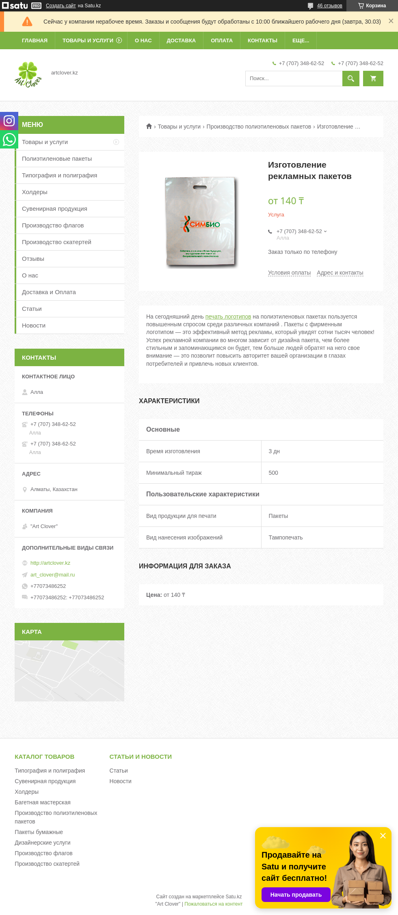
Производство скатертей (56, 241)
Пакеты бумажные (39, 832)
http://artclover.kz (50, 563)
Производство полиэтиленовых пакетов (259, 126)
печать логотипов (228, 316)
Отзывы (33, 258)
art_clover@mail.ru (52, 575)
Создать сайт (61, 6)
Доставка (181, 40)
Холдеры (35, 191)
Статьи (32, 308)
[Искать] (350, 78)
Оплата (222, 40)
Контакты (262, 40)
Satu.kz (233, 897)
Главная (35, 40)
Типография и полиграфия (59, 175)
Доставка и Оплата (49, 291)
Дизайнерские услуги (42, 842)
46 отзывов (329, 6)
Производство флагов (53, 225)
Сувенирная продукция (54, 208)
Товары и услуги (88, 40)
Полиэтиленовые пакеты (57, 158)
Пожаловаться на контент (213, 904)
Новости (33, 325)
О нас (143, 40)
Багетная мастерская (43, 802)
